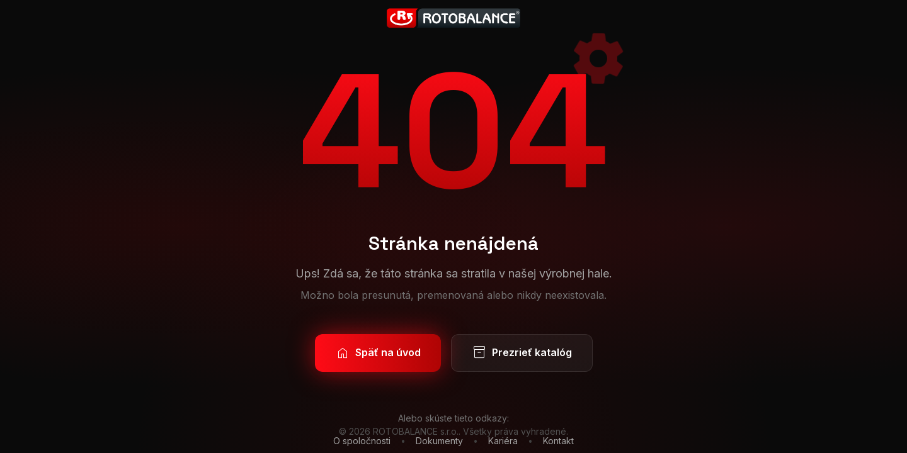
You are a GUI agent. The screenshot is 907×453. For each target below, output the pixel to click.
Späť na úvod (378, 353)
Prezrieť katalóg (522, 353)
